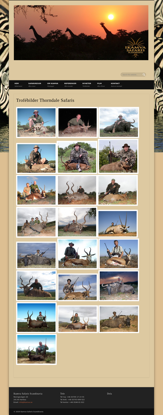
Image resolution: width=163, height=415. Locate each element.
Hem (18, 84)
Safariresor (34, 84)
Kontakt (116, 84)
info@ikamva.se (25, 402)
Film (101, 84)
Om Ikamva (52, 84)
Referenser (70, 84)
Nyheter (86, 84)
